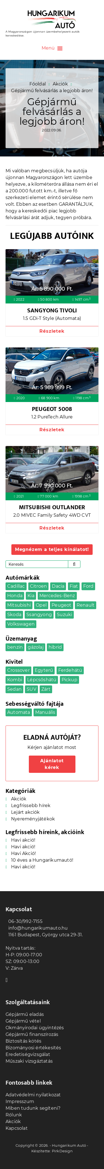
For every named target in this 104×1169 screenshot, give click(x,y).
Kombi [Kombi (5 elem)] (14, 679)
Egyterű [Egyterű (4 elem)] (44, 670)
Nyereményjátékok (33, 819)
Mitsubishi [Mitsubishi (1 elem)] (19, 605)
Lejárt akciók (25, 812)
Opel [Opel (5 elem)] (41, 605)
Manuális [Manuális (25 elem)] (45, 712)
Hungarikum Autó (69, 1145)
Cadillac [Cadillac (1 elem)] (16, 586)
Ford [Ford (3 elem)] (88, 586)
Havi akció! (23, 840)
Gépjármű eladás (25, 1014)
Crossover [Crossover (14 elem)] (18, 670)
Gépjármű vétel (23, 1021)
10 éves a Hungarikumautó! (42, 860)
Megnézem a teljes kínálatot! (52, 549)
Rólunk (14, 1114)
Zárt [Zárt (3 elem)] (45, 689)
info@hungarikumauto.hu (37, 928)
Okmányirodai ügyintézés (35, 1027)
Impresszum (20, 1101)
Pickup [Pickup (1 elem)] (69, 679)
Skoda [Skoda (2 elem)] (14, 614)
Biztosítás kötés (23, 1041)
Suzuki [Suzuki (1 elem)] (64, 614)
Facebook (8, 979)
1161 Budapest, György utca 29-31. (44, 934)
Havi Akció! (23, 853)
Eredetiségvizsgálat (28, 1054)
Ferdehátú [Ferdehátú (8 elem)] (70, 670)
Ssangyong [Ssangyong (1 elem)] (39, 614)
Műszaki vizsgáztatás (29, 1061)
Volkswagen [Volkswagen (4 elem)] (21, 624)
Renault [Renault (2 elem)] (86, 605)
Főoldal (37, 84)
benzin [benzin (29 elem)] (15, 647)
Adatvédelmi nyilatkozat (33, 1094)
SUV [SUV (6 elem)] (31, 689)
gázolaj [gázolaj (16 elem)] (35, 647)
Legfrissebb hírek (30, 805)
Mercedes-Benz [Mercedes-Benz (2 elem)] (57, 595)
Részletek (51, 331)
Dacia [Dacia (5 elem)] (58, 586)
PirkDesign (62, 1151)
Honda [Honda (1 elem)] (14, 595)
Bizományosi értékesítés (33, 1047)
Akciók (60, 84)
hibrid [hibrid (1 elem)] (55, 647)
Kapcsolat (17, 1128)
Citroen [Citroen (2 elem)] (38, 586)
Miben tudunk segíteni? (33, 1108)
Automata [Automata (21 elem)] (18, 712)
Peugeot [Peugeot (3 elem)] (61, 605)
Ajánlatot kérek (52, 764)
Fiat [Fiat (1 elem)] (74, 586)
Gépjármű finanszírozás (32, 1034)
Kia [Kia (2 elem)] (30, 595)
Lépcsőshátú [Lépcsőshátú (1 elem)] (41, 679)
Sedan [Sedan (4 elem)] (14, 689)
